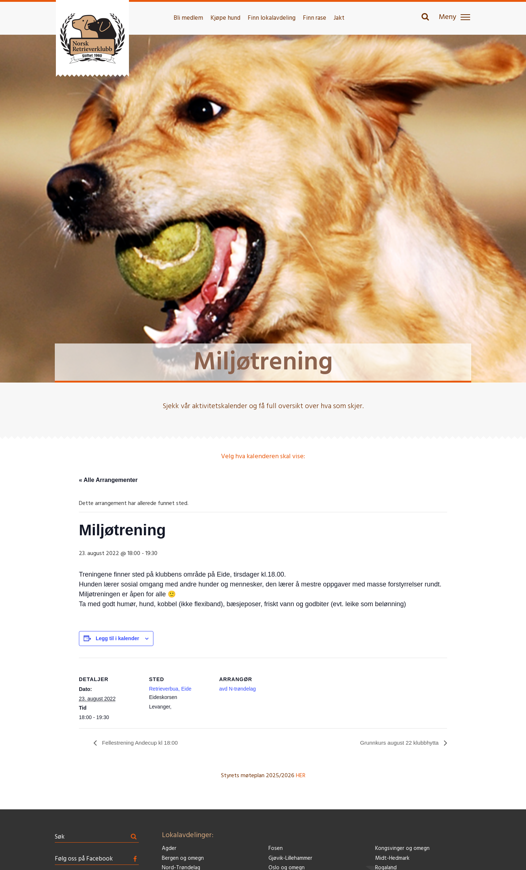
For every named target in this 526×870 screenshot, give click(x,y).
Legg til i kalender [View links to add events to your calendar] (117, 638)
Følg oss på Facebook (84, 859)
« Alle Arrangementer (108, 480)
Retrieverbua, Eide (170, 689)
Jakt (338, 18)
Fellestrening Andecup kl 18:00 (141, 743)
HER (300, 776)
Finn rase (314, 18)
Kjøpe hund (225, 18)
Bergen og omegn (183, 858)
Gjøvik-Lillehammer (290, 858)
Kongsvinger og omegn (402, 849)
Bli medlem (188, 18)
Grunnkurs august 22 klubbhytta (398, 743)
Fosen (275, 849)
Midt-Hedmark (392, 858)
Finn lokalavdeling (272, 18)
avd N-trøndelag (237, 689)
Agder (169, 849)
